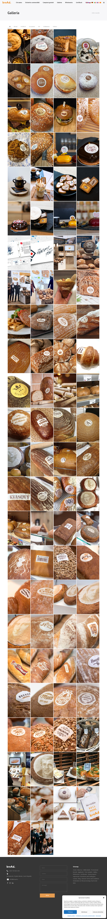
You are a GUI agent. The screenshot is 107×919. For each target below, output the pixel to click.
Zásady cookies (71, 915)
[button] (103, 898)
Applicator (81, 872)
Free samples (88, 872)
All (9, 26)
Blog (79, 878)
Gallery (95, 872)
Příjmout (70, 912)
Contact (75, 878)
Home (93, 12)
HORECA (23, 26)
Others (55, 26)
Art (39, 26)
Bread (15, 26)
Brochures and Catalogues (87, 876)
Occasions (32, 26)
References (76, 874)
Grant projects (92, 874)
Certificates (83, 874)
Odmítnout (84, 912)
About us (79, 870)
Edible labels (86, 870)
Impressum (98, 915)
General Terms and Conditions (90, 878)
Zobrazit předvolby (98, 912)
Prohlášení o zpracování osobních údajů (85, 915)
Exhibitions (46, 26)
